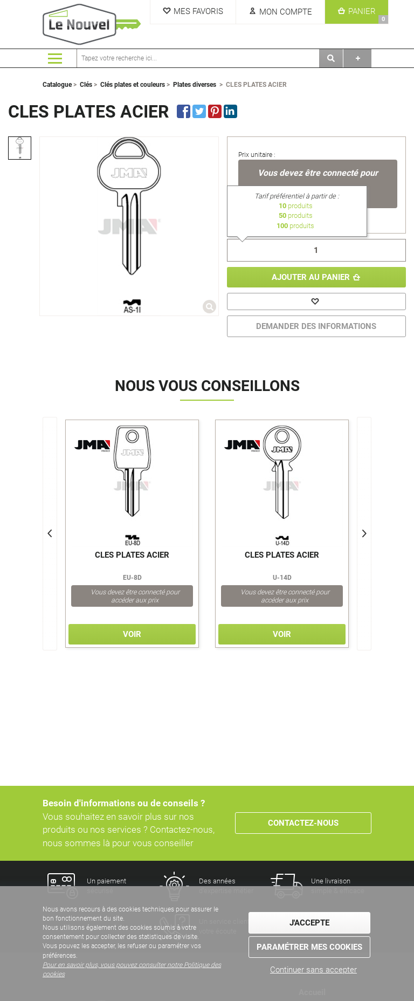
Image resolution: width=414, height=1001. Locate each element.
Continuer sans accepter (313, 970)
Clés (86, 84)
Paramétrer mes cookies (309, 947)
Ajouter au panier (311, 277)
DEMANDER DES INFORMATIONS (316, 326)
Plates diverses (194, 84)
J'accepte (309, 923)
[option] (19, 148)
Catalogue (57, 84)
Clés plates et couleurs (132, 84)
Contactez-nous (303, 823)
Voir (132, 634)
